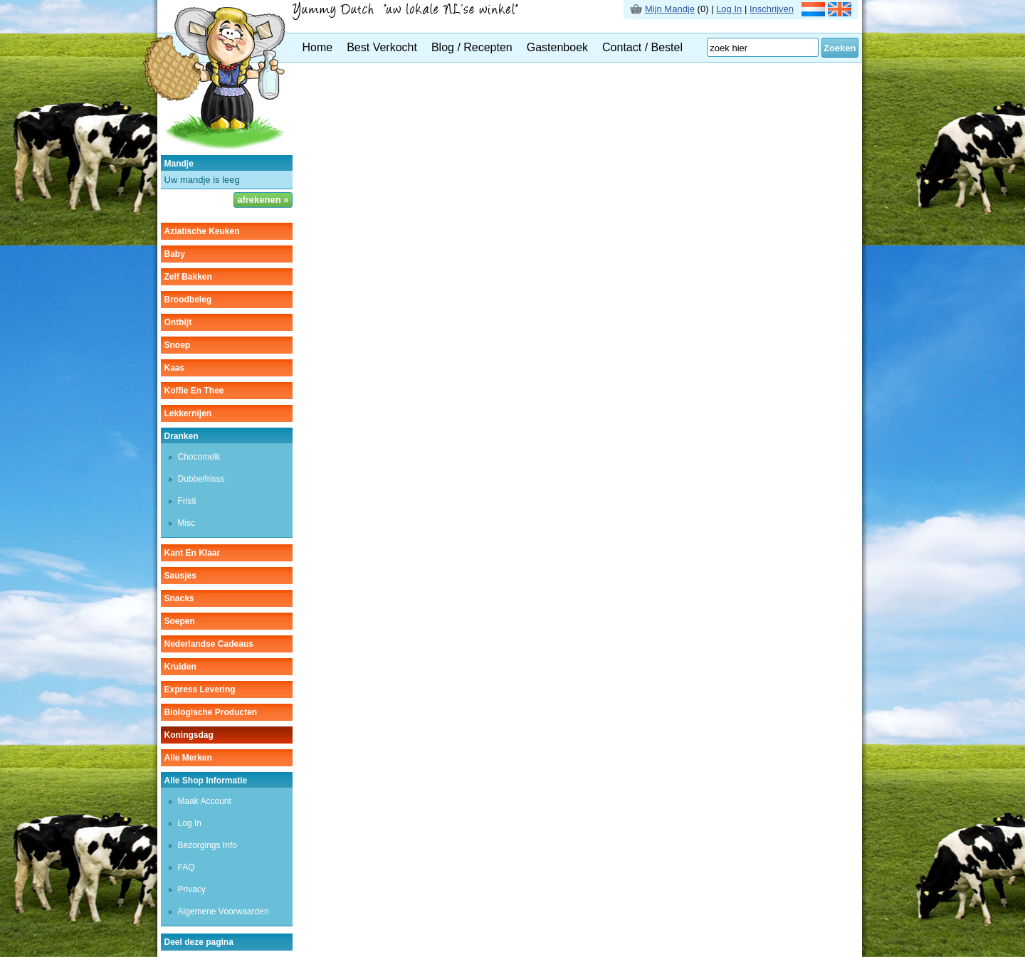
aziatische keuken (202, 231)
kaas (174, 368)
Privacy (192, 889)
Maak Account (204, 801)
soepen (179, 621)
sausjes (180, 576)
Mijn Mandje (670, 9)
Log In (729, 9)
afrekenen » (262, 199)
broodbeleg (188, 300)
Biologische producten (211, 712)
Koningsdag (189, 735)
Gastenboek (557, 47)
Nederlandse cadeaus (208, 644)
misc (187, 523)
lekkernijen (188, 413)
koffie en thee (194, 391)
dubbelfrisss (201, 479)
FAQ (186, 867)
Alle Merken (188, 758)
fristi (187, 501)
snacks (179, 598)
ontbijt (178, 322)
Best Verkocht (382, 47)
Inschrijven (772, 9)
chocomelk (199, 457)
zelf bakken (188, 277)
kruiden (180, 667)
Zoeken (840, 48)
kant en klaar (192, 553)
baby (174, 254)
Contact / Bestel (642, 47)
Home (318, 47)
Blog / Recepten (471, 47)
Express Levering (200, 689)
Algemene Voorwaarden (223, 911)
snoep (177, 345)
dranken (181, 436)
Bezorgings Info (207, 845)
